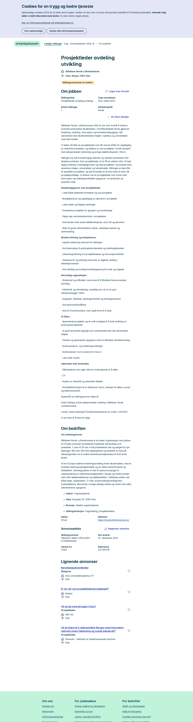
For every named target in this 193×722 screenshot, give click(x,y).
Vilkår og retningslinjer (133, 706)
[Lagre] (129, 571)
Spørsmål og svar (84, 711)
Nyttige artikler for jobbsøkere (90, 706)
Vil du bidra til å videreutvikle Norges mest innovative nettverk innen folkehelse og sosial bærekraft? (92, 629)
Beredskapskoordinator (75, 567)
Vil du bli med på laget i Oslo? (78, 606)
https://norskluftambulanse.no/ (113, 520)
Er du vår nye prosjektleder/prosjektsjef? (85, 588)
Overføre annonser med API (136, 716)
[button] (117, 529)
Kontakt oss (48, 706)
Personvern (48, 711)
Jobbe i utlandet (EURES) (88, 716)
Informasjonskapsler (52, 716)
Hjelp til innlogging (131, 711)
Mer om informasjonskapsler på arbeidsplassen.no (47, 22)
